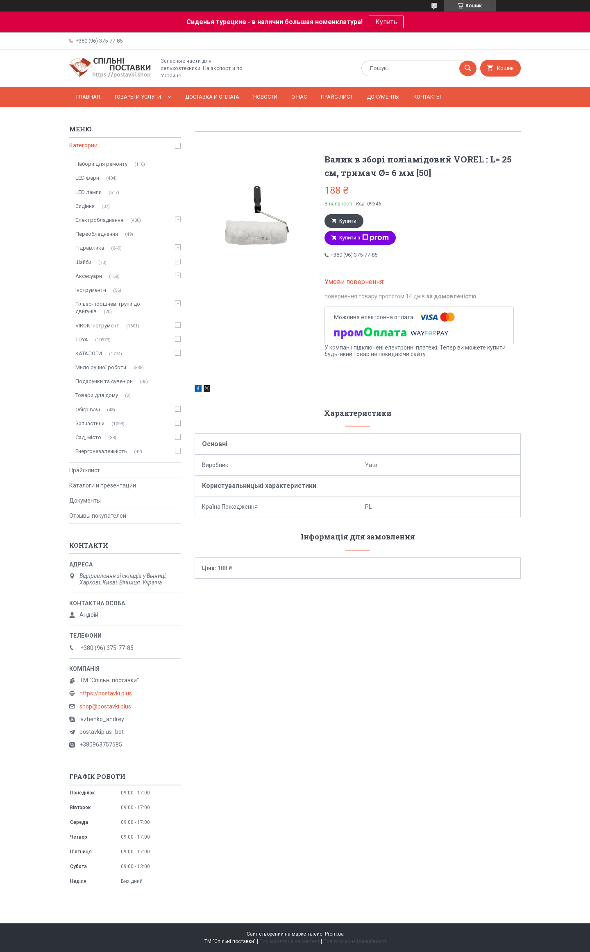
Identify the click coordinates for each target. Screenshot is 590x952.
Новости (265, 97)
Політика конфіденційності (354, 941)
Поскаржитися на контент (289, 941)
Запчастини (89, 423)
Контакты (427, 97)
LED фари (87, 178)
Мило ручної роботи (100, 367)
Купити (347, 221)
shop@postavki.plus (105, 706)
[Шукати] (468, 68)
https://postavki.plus (105, 693)
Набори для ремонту (101, 164)
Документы (383, 97)
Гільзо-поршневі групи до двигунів (107, 307)
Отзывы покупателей (97, 515)
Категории (83, 145)
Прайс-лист (337, 97)
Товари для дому (96, 395)
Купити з (364, 237)
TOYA (81, 339)
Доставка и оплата (212, 97)
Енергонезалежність (101, 451)
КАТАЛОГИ (88, 353)
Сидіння (85, 206)
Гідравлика (89, 248)
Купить (386, 22)
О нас (299, 97)
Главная (88, 97)
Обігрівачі (87, 409)
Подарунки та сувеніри (104, 381)
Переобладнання (96, 234)
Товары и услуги (137, 97)
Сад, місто (88, 437)
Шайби (83, 262)
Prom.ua (334, 934)
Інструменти (90, 290)
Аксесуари (88, 276)
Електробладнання (99, 220)
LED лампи (88, 192)
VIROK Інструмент (97, 326)
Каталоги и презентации (102, 485)
